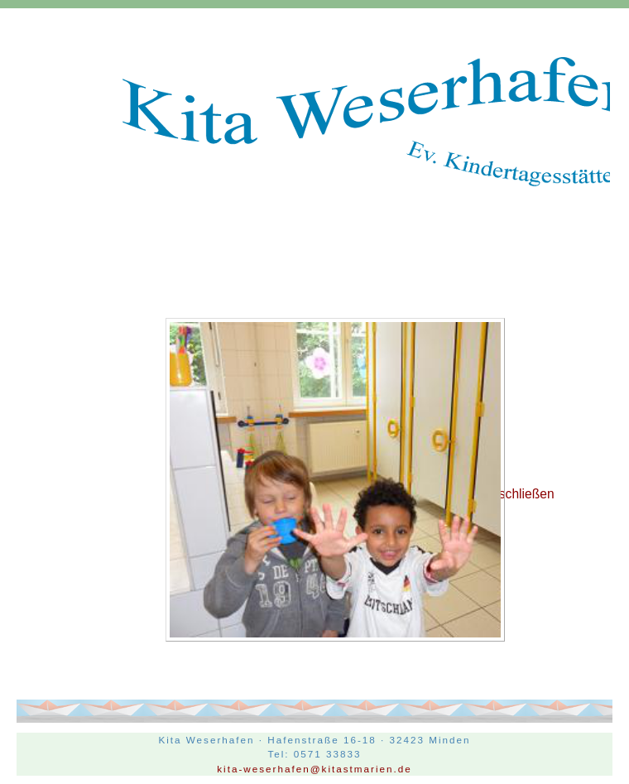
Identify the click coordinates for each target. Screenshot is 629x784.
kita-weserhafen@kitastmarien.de (314, 768)
